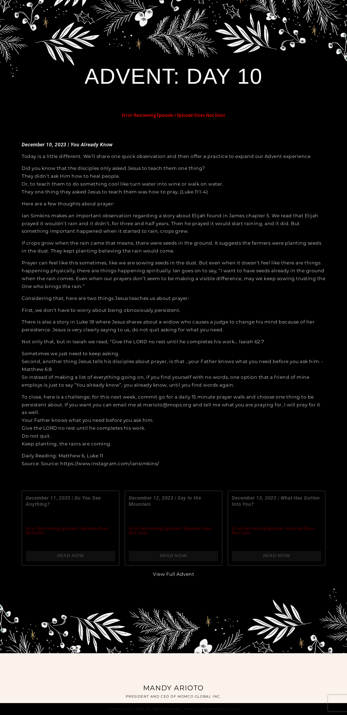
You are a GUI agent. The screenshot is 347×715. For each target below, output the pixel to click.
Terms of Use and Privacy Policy (212, 709)
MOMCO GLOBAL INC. (199, 696)
